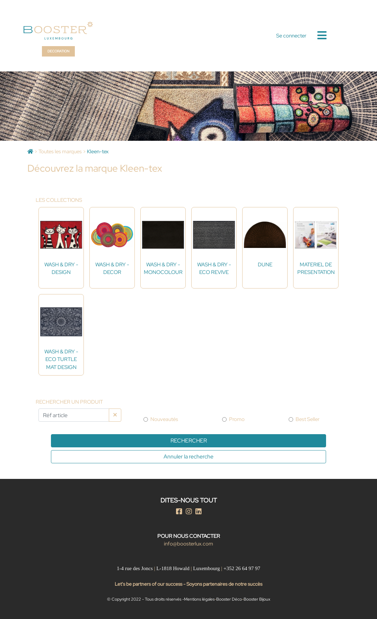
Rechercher (188, 440)
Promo (237, 419)
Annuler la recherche (188, 456)
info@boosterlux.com (188, 543)
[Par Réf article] (73, 415)
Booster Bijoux (257, 599)
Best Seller (307, 419)
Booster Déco (229, 599)
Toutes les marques (60, 151)
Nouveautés (164, 419)
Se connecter (291, 35)
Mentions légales (199, 599)
